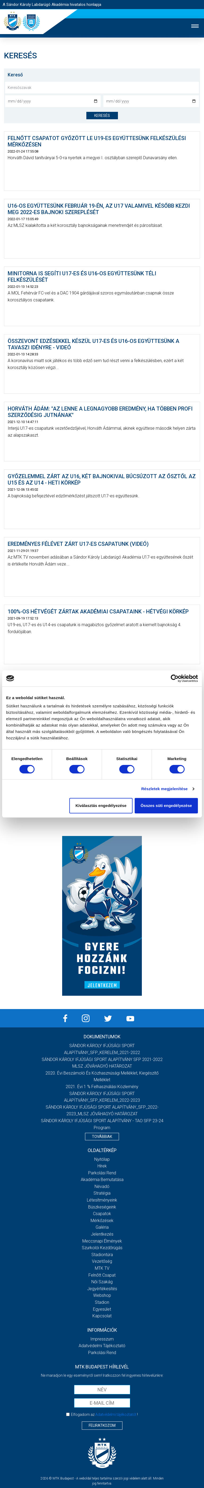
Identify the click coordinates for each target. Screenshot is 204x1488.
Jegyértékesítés (102, 1288)
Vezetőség (102, 1261)
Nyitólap (102, 1159)
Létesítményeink (102, 1200)
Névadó (102, 1186)
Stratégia (102, 1193)
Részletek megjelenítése (164, 788)
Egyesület (102, 1309)
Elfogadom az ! (104, 1414)
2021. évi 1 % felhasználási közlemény (102, 1086)
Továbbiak (102, 1136)
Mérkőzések (102, 1220)
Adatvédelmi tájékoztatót (115, 1414)
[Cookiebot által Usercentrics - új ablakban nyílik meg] (174, 678)
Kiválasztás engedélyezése (100, 805)
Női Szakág (102, 1281)
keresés (102, 115)
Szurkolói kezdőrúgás (102, 1247)
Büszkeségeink (102, 1207)
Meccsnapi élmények (102, 1241)
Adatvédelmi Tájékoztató (102, 1345)
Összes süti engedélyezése (166, 805)
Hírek (102, 1166)
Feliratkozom (102, 1425)
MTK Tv (102, 1268)
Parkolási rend (102, 1172)
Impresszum (102, 1339)
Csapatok (102, 1213)
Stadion (102, 1302)
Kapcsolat (102, 1315)
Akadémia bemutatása (102, 1179)
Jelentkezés (102, 1234)
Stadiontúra (102, 1254)
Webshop (102, 1295)
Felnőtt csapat (102, 1275)
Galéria (102, 1227)
